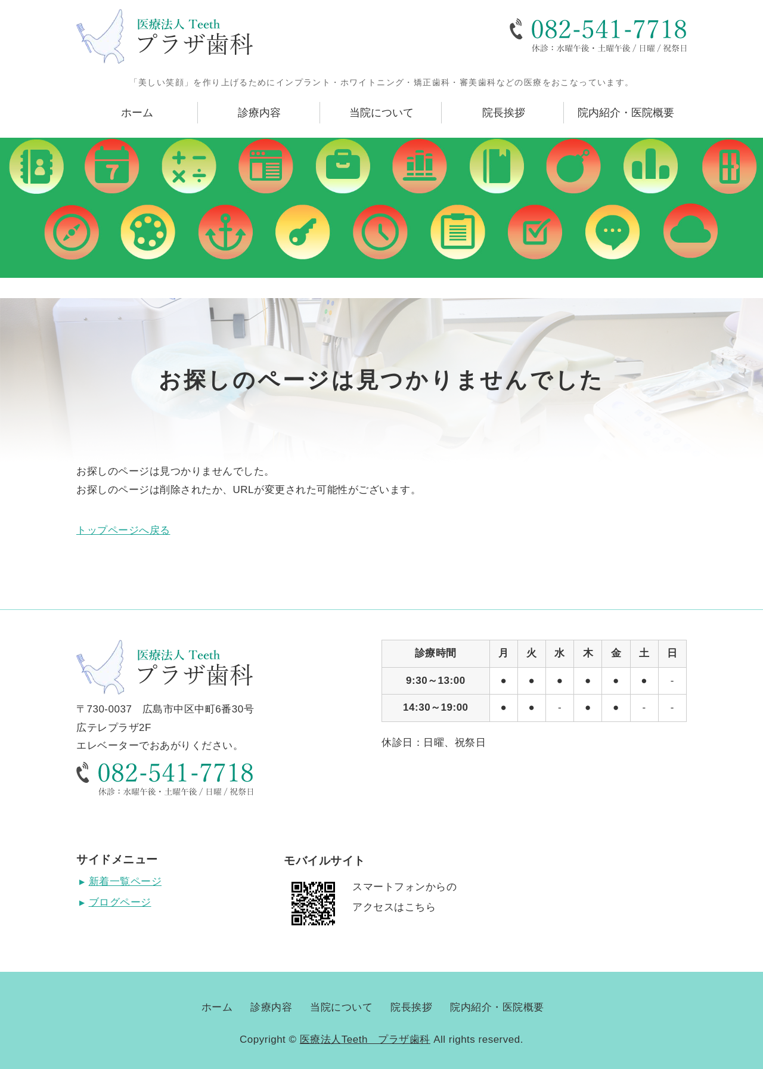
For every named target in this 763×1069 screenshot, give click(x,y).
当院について (381, 113)
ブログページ (120, 902)
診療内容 (259, 113)
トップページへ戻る (123, 530)
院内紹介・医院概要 (626, 113)
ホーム (137, 113)
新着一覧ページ (125, 881)
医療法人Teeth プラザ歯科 (365, 1039)
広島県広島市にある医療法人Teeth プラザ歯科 (164, 36)
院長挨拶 (503, 113)
